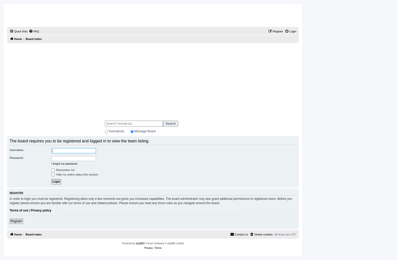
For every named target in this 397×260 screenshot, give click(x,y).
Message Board (144, 131)
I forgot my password (64, 163)
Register (16, 221)
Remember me (63, 169)
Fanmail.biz (116, 131)
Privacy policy (41, 210)
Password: (17, 157)
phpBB (140, 243)
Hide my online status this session (74, 174)
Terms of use (19, 210)
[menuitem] (34, 31)
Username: (17, 149)
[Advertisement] (153, 79)
